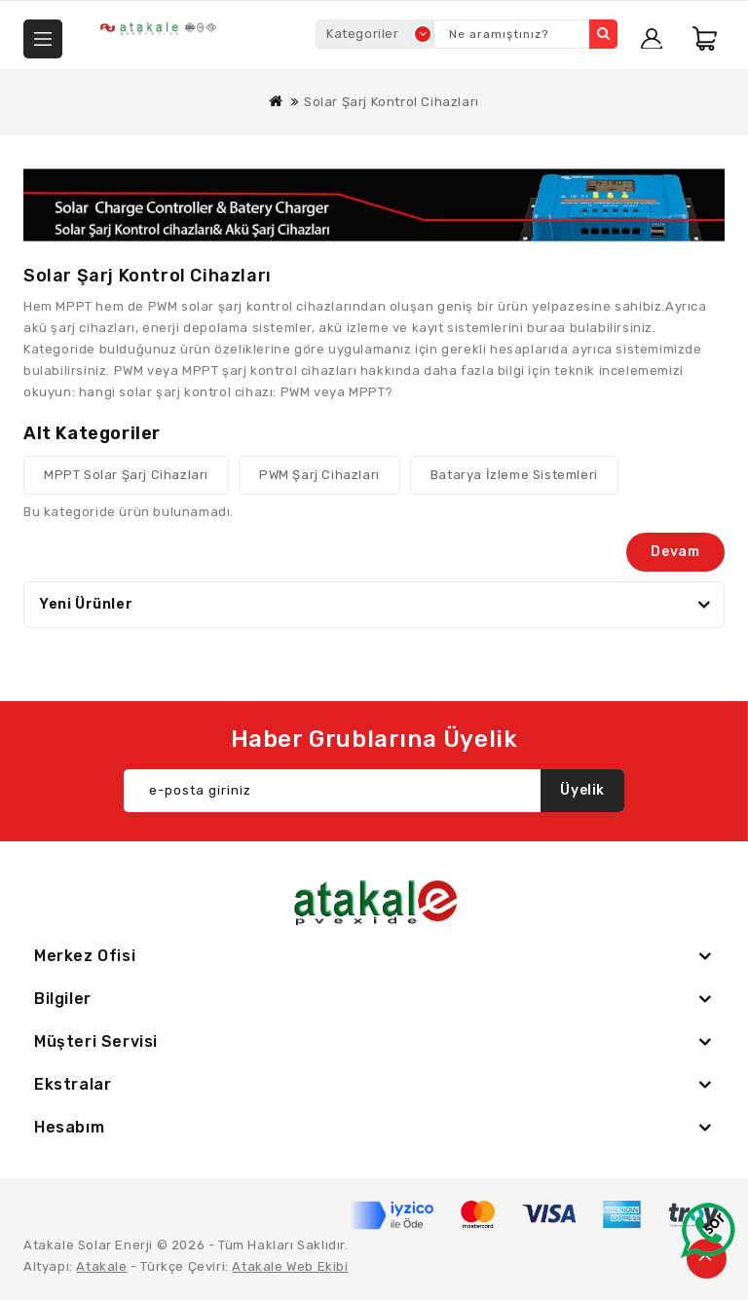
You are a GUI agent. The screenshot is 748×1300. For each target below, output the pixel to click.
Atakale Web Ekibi (290, 1266)
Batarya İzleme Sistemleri (514, 474)
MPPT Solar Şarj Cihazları (126, 474)
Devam (675, 551)
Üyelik (582, 790)
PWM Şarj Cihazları (319, 474)
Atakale (101, 1266)
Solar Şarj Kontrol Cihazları (391, 101)
